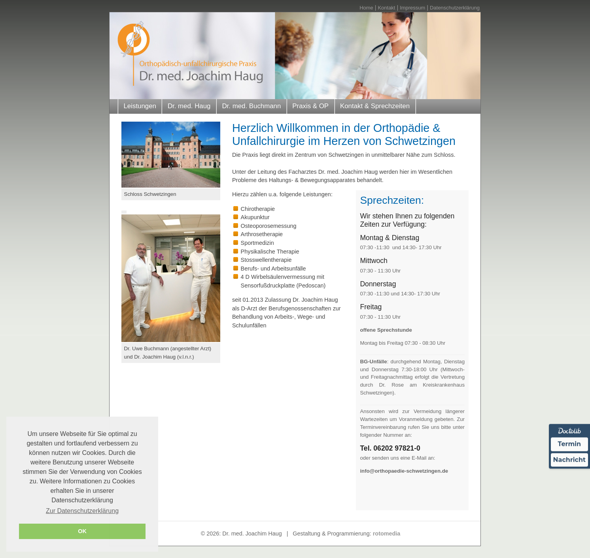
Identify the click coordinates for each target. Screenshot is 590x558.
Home (366, 8)
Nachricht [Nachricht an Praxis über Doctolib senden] (569, 459)
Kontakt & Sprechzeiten (375, 106)
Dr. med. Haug (189, 106)
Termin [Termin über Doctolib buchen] (569, 444)
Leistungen (139, 106)
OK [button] (82, 531)
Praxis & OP (310, 106)
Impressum (412, 8)
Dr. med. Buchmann (251, 106)
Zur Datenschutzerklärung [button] (82, 510)
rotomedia (387, 533)
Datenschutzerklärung (455, 8)
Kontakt (386, 8)
